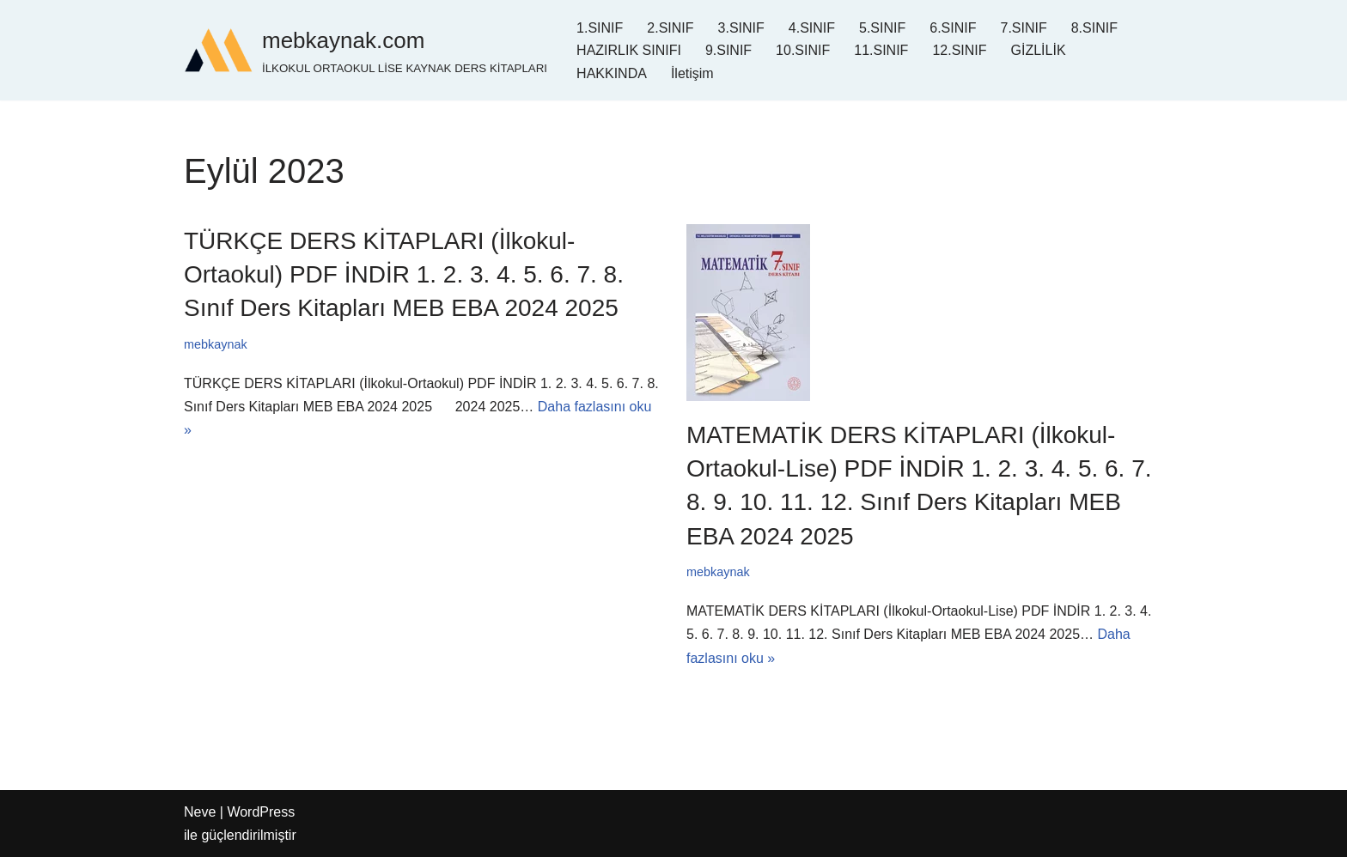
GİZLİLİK (1038, 50)
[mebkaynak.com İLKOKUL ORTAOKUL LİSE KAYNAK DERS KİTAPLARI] (365, 50)
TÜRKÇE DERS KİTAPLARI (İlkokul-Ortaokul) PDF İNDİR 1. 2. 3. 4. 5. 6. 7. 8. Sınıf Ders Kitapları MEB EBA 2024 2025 (404, 274)
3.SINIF (741, 28)
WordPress (261, 812)
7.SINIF (1023, 28)
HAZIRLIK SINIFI (628, 50)
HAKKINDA (611, 73)
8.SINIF (1094, 28)
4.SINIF (812, 28)
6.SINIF (952, 28)
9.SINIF (728, 50)
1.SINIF (599, 28)
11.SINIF (881, 50)
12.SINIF (959, 50)
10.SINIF (803, 50)
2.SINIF (670, 28)
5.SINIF (882, 28)
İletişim (692, 73)
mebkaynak (215, 344)
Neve (200, 812)
